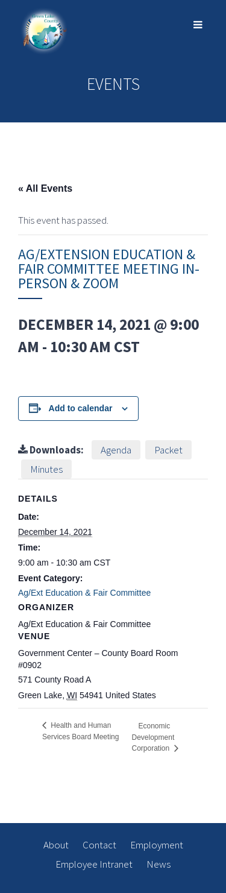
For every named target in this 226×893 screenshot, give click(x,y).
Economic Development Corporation (153, 737)
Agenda (116, 449)
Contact (99, 844)
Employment (156, 844)
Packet (168, 449)
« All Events (45, 188)
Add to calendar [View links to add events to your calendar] (81, 408)
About (56, 844)
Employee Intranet (94, 864)
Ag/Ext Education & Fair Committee (84, 593)
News (158, 864)
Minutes (46, 469)
